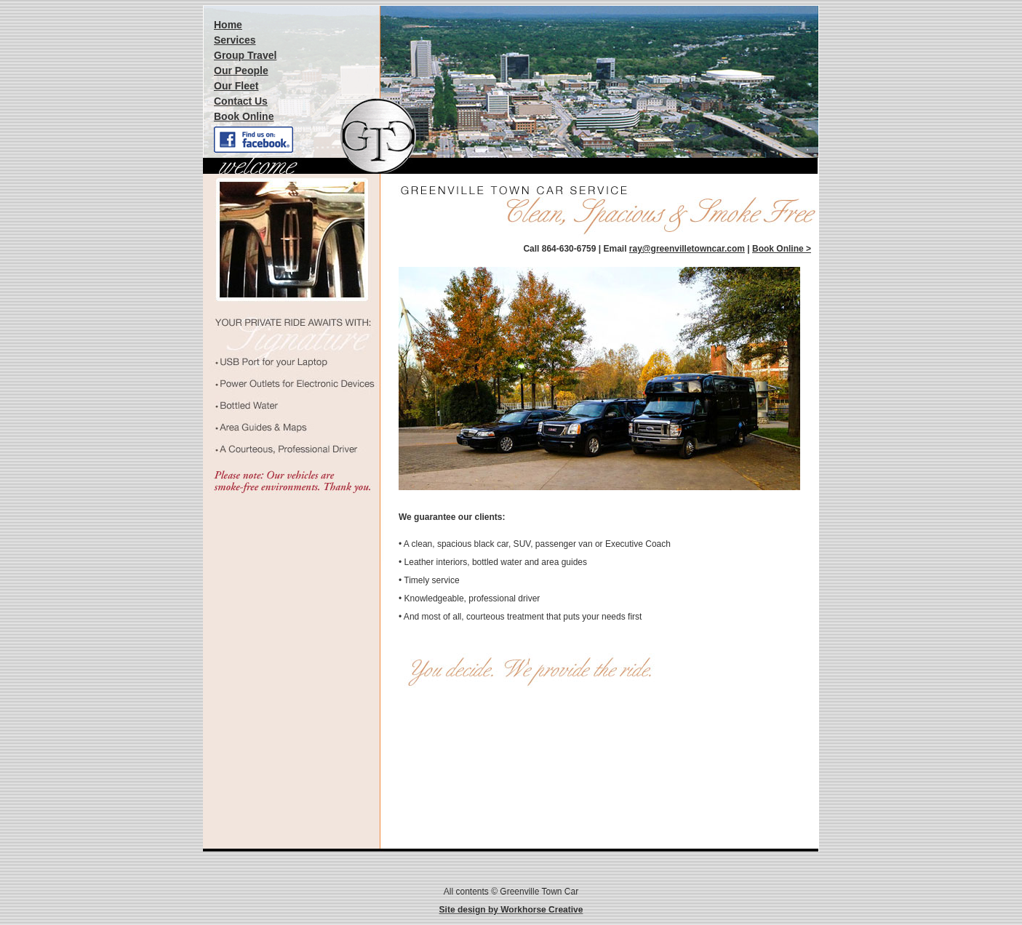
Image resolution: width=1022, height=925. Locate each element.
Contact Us (241, 101)
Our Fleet (236, 86)
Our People (241, 70)
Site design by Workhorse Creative (511, 910)
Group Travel (245, 55)
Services (235, 40)
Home (228, 25)
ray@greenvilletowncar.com (687, 249)
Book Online (244, 116)
